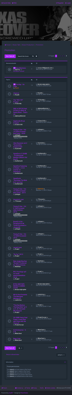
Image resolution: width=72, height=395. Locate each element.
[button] (66, 56)
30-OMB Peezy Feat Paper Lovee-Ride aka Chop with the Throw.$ (20, 320)
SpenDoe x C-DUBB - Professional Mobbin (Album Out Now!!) (20, 156)
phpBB (11, 393)
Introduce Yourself (18, 71)
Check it (16, 93)
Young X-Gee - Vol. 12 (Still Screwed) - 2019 (20, 236)
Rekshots (40, 188)
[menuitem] (14, 3)
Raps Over (17, 338)
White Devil (18, 333)
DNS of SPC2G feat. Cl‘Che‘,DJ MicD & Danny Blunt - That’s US (20, 111)
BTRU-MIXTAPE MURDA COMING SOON (19, 286)
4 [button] (62, 56)
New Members (21, 68)
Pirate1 (17, 249)
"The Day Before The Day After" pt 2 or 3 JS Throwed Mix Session (20, 308)
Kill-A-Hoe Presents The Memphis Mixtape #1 (20, 296)
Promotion (10, 50)
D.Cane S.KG (18, 124)
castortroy (18, 300)
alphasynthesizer (20, 116)
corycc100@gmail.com (45, 68)
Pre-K (17, 88)
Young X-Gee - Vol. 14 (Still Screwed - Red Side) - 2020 (19, 131)
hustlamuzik (18, 161)
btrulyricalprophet (43, 84)
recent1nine (17, 247)
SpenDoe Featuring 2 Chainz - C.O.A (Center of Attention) (20, 169)
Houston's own (18, 199)
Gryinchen (18, 148)
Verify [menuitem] (42, 388)
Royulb (17, 95)
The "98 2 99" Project (18, 101)
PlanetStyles (24, 393)
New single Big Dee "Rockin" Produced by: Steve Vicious (20, 263)
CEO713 (17, 69)
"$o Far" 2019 (18, 254)
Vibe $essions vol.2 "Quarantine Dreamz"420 (20, 145)
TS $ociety (18, 103)
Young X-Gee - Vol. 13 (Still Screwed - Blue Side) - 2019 (19, 191)
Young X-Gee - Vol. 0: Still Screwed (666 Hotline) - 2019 (19, 209)
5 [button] (64, 56)
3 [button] (60, 56)
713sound (18, 201)
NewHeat (17, 266)
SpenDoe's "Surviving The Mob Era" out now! (20, 180)
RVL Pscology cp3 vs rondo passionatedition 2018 (19, 274)
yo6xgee (17, 135)
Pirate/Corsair (19, 325)
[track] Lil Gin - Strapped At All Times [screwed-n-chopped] (20, 224)
